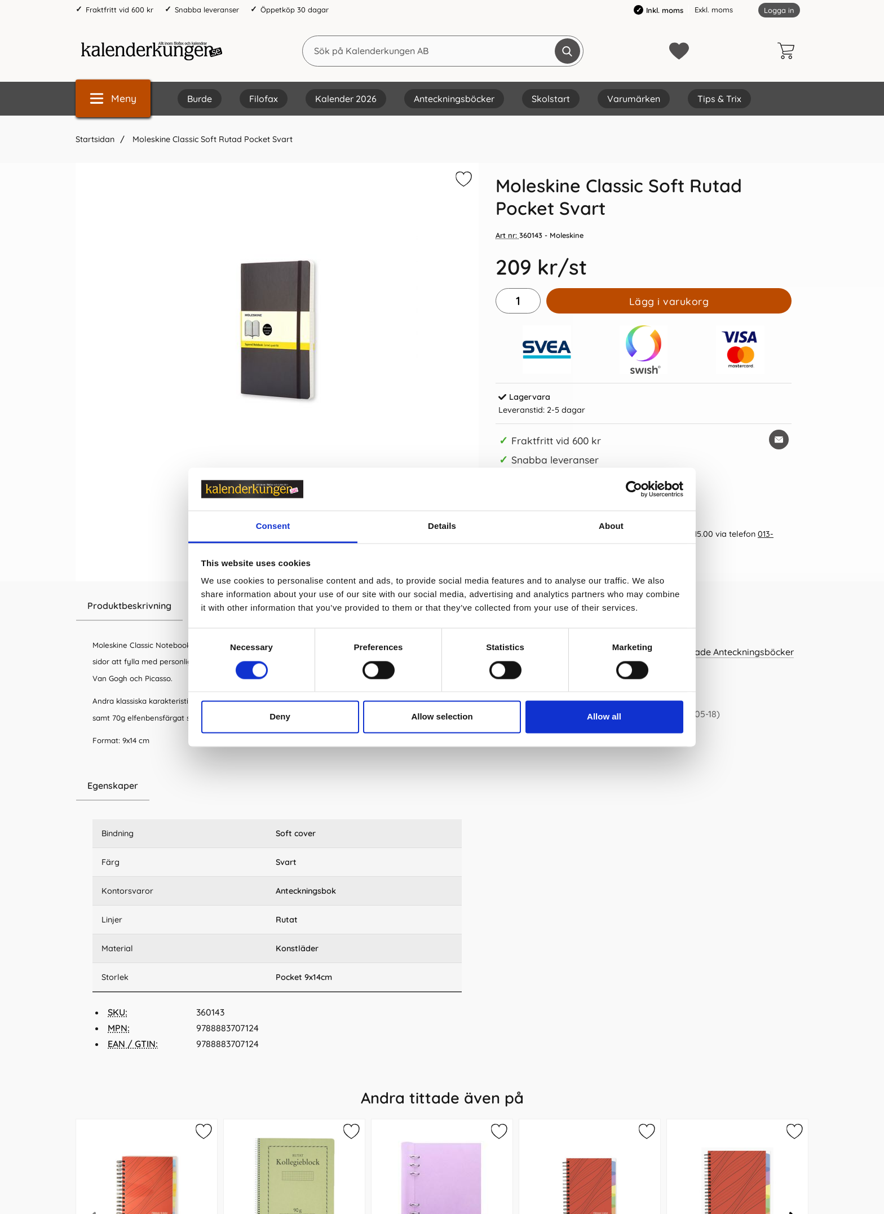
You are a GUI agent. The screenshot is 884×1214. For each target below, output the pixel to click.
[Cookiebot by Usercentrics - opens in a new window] (634, 488)
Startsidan (95, 139)
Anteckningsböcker (454, 98)
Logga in (779, 10)
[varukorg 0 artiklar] (789, 50)
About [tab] (611, 526)
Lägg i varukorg (669, 301)
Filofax (263, 98)
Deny (279, 717)
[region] (277, 786)
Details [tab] (442, 526)
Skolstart (551, 98)
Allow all (604, 717)
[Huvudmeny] (113, 98)
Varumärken (633, 98)
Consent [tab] (273, 526)
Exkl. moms (714, 9)
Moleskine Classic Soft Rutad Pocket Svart (211, 139)
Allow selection (441, 717)
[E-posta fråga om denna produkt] (779, 439)
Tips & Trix (719, 98)
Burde (199, 98)
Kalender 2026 (346, 98)
